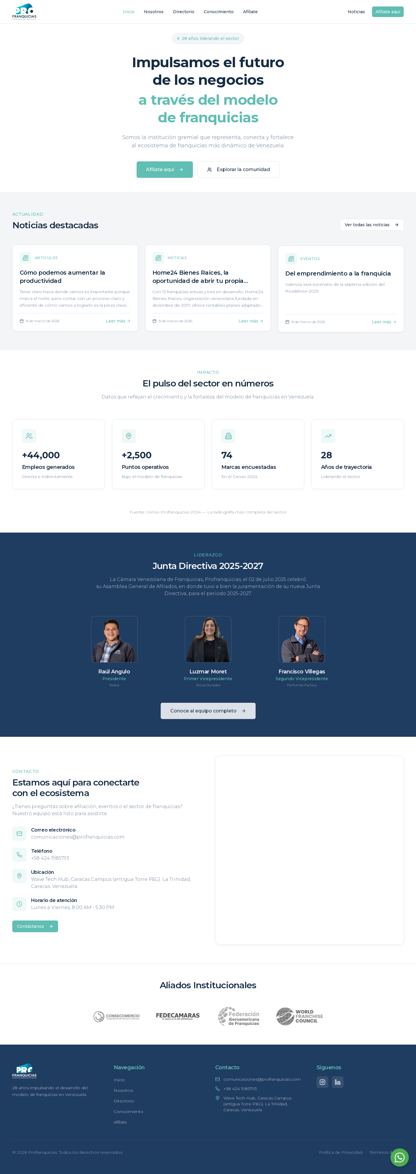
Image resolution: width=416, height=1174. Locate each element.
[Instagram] (322, 1082)
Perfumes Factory (302, 689)
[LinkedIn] (338, 1082)
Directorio (183, 11)
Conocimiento (219, 11)
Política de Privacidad (340, 1152)
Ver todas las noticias (372, 226)
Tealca (114, 687)
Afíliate (250, 11)
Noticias (356, 11)
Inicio (129, 11)
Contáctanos (33, 926)
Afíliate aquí (388, 11)
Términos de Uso (386, 1152)
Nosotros (154, 11)
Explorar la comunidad (238, 169)
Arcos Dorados (208, 688)
